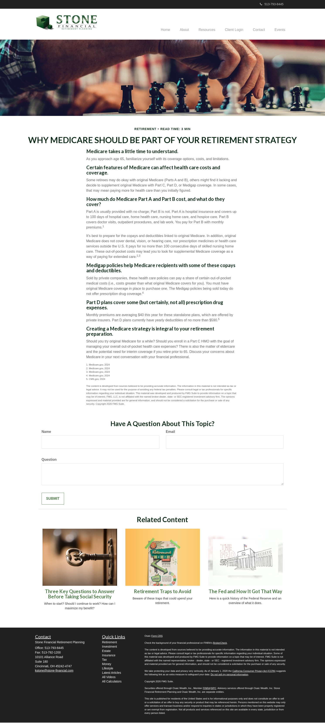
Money (106, 664)
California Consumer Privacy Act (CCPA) (254, 671)
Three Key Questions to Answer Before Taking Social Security (80, 594)
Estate (106, 651)
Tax (104, 660)
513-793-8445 (271, 4)
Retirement (109, 642)
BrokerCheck (220, 643)
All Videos (109, 677)
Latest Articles (111, 673)
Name (46, 432)
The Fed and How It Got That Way (245, 592)
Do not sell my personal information (229, 675)
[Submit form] (53, 499)
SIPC (213, 688)
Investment (109, 647)
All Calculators (111, 682)
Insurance (108, 655)
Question (49, 460)
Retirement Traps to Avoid (162, 592)
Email (170, 432)
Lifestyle (107, 669)
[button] (179, 24)
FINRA (206, 688)
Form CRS (157, 636)
